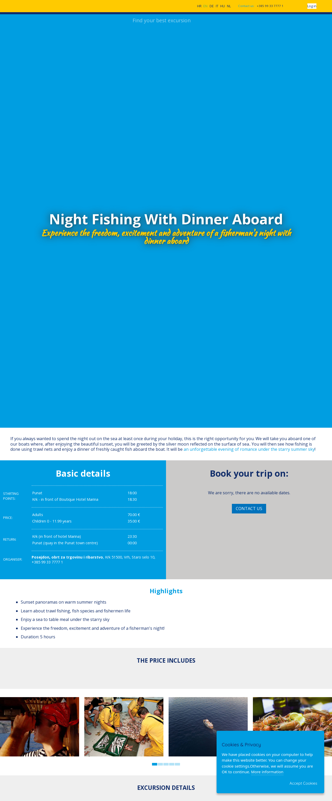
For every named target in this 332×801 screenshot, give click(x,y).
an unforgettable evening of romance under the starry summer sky (249, 450)
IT (217, 6)
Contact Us (249, 509)
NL (229, 6)
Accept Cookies (303, 783)
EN (205, 6)
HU (222, 6)
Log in (311, 6)
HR (199, 6)
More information (267, 771)
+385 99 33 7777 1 (270, 6)
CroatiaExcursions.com (38, 5)
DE (212, 6)
